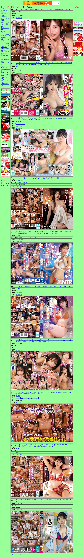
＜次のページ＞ (23, 554)
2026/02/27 (19, 402)
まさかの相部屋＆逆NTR (23, 182)
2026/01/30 (19, 509)
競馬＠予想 (4, 13)
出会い (2, 82)
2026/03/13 (19, 295)
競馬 (2, 59)
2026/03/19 (19, 241)
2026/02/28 (19, 350)
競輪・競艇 (6, 59)
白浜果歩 (18, 448)
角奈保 (18, 235)
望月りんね (19, 180)
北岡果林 (18, 11)
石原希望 (18, 288)
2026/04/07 (19, 128)
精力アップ (4, 79)
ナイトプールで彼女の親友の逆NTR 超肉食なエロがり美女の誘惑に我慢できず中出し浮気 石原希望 (43, 286)
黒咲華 (18, 396)
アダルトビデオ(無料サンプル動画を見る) (5, 74)
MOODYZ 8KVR (20, 124)
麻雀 (2, 61)
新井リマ (18, 66)
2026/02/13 (19, 454)
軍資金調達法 (4, 69)
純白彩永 (18, 121)
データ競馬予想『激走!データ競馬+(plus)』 (5, 36)
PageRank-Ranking (5, 32)
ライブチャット (5, 80)
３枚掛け (3, 31)
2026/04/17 (19, 18)
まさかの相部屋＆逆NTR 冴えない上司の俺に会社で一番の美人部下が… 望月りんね (39, 178)
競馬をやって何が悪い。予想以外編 (5, 24)
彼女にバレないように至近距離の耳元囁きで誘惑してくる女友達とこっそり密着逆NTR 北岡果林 (43, 9)
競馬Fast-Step (4, 55)
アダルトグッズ (5, 77)
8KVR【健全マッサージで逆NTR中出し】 (27, 398)
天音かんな (19, 343)
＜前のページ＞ (15, 554)
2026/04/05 (19, 186)
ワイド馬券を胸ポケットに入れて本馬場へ (5, 45)
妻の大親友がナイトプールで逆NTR (26, 237)
